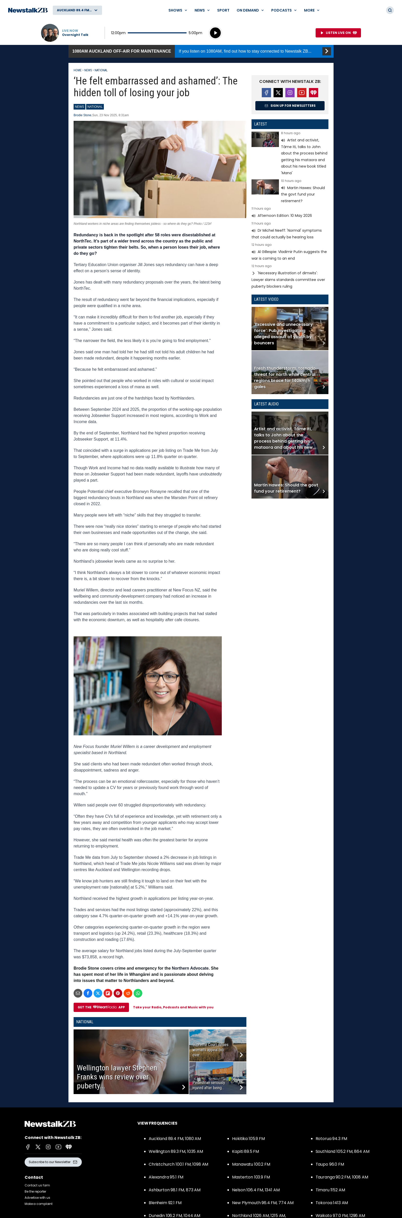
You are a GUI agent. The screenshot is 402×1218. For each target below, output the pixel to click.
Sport (223, 10)
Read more (290, 154)
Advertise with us (37, 1197)
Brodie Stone (82, 115)
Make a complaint (39, 1204)
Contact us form (37, 1185)
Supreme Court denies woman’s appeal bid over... (210, 1049)
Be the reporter (35, 1191)
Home (78, 70)
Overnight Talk (75, 35)
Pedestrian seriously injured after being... (209, 1085)
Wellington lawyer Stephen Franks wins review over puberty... (117, 1076)
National (101, 70)
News (88, 70)
